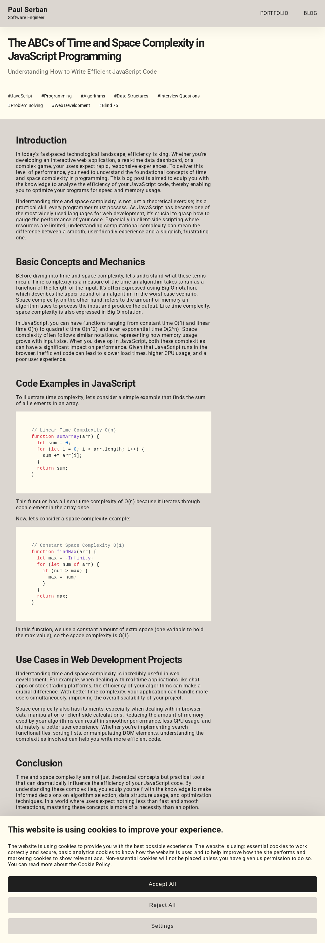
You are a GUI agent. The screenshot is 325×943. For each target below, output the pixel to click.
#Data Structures (131, 95)
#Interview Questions (178, 95)
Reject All (162, 905)
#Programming (56, 95)
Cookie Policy (94, 864)
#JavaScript (20, 95)
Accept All (162, 884)
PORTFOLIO (274, 13)
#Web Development (71, 105)
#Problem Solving (25, 105)
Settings (162, 926)
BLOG (310, 13)
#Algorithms (93, 95)
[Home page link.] (28, 13)
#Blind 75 (108, 105)
